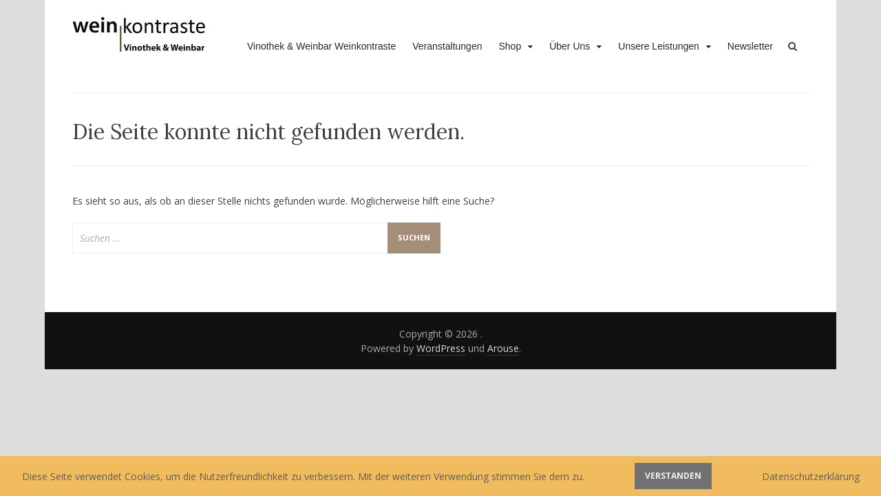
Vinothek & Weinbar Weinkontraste (321, 46)
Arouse (503, 348)
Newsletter (750, 46)
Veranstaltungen (447, 46)
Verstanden (673, 476)
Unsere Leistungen (658, 46)
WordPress (440, 348)
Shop (509, 46)
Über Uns (569, 46)
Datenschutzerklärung (811, 476)
